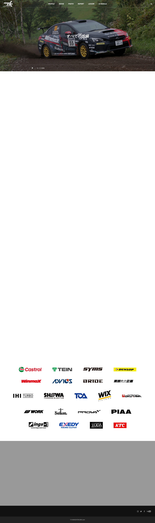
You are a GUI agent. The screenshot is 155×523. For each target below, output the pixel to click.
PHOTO (71, 4)
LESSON (91, 4)
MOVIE (61, 4)
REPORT (81, 4)
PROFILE (51, 4)
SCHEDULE (103, 4)
